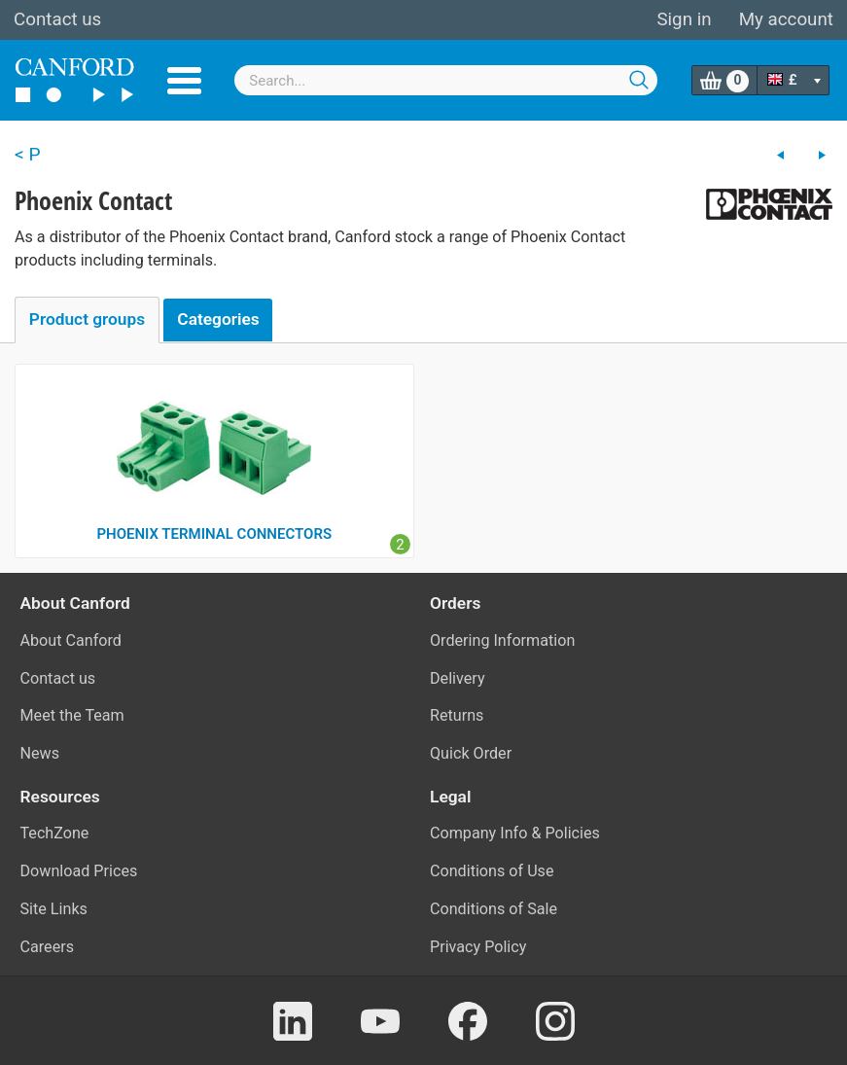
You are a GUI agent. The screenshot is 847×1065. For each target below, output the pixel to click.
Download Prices (79, 871)
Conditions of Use (492, 871)
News (40, 753)
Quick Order (471, 753)
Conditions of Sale (493, 909)
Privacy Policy (478, 947)
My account (786, 19)
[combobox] (445, 80)
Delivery (457, 678)
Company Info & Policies (515, 833)
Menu (184, 80)
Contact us (57, 19)
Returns (456, 715)
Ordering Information (502, 640)
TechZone (54, 833)
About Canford (71, 640)
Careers (47, 947)
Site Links (54, 909)
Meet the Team (72, 715)
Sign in (683, 19)
